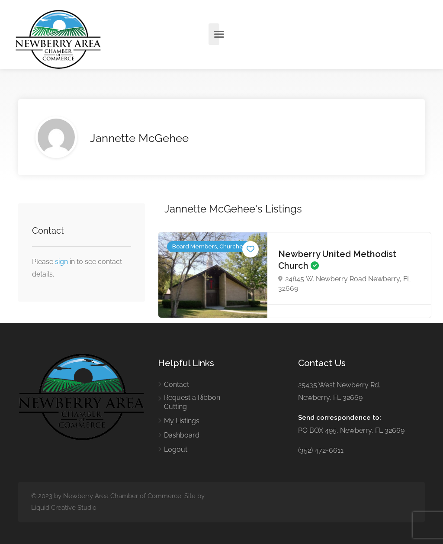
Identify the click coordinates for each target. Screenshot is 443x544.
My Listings (181, 421)
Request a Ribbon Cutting (192, 402)
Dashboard (181, 435)
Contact (176, 384)
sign (62, 262)
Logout (175, 449)
